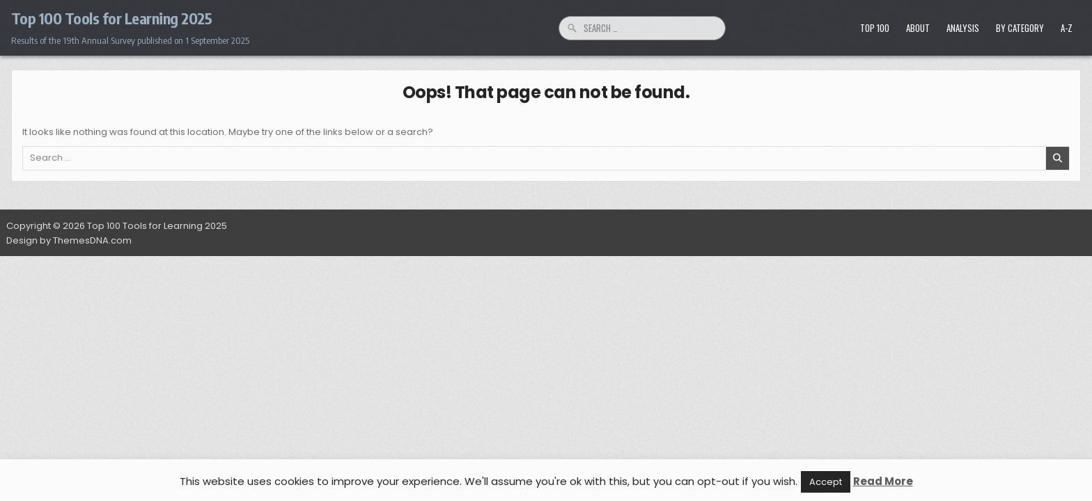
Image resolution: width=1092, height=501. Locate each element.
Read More (883, 481)
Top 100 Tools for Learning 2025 (111, 18)
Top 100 (874, 28)
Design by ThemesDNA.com (69, 240)
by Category (1020, 28)
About (918, 28)
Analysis (962, 28)
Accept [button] (825, 481)
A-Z (1066, 28)
